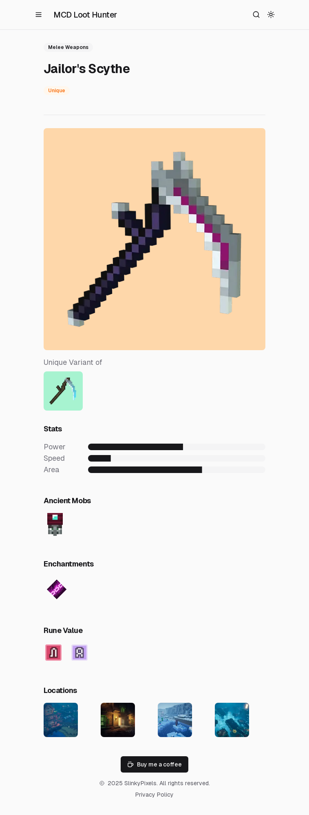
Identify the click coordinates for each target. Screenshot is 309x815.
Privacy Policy (154, 794)
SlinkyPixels (140, 783)
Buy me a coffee (154, 764)
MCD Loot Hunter (85, 14)
